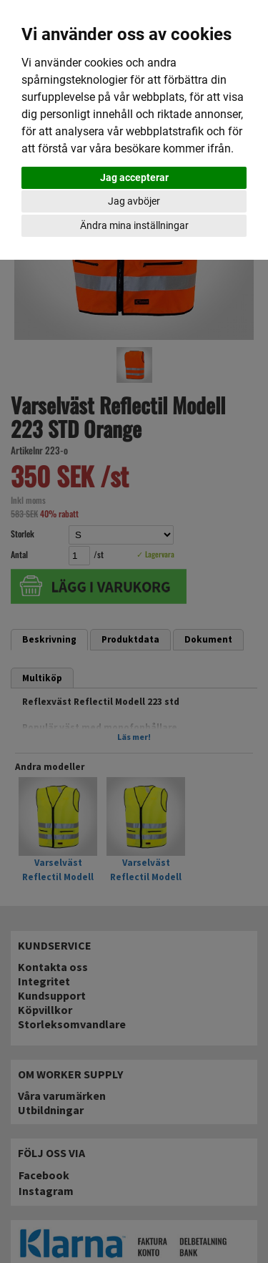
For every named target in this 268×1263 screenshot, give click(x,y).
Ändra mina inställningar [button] (134, 225)
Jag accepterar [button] (134, 177)
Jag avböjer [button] (134, 201)
